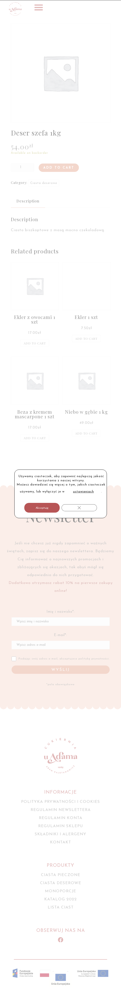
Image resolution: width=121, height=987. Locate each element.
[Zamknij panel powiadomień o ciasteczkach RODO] (79, 507)
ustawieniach (83, 491)
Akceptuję (42, 508)
